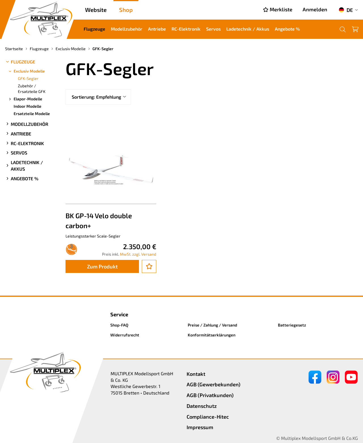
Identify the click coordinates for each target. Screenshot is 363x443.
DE (346, 10)
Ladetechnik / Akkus (247, 28)
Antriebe (157, 28)
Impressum (200, 427)
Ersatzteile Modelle (32, 113)
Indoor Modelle (27, 106)
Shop (126, 9)
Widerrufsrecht (124, 334)
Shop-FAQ (119, 325)
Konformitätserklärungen (211, 334)
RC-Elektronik (186, 28)
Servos (213, 28)
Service (119, 314)
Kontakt (196, 374)
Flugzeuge (94, 28)
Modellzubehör (126, 28)
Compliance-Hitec (208, 417)
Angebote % (287, 28)
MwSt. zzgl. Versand (138, 254)
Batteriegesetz (292, 325)
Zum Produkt (102, 266)
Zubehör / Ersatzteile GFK (31, 88)
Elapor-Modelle (25, 99)
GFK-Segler (28, 78)
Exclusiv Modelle (26, 71)
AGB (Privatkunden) (210, 395)
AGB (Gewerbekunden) (213, 384)
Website (96, 9)
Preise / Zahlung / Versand (212, 325)
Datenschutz (202, 406)
